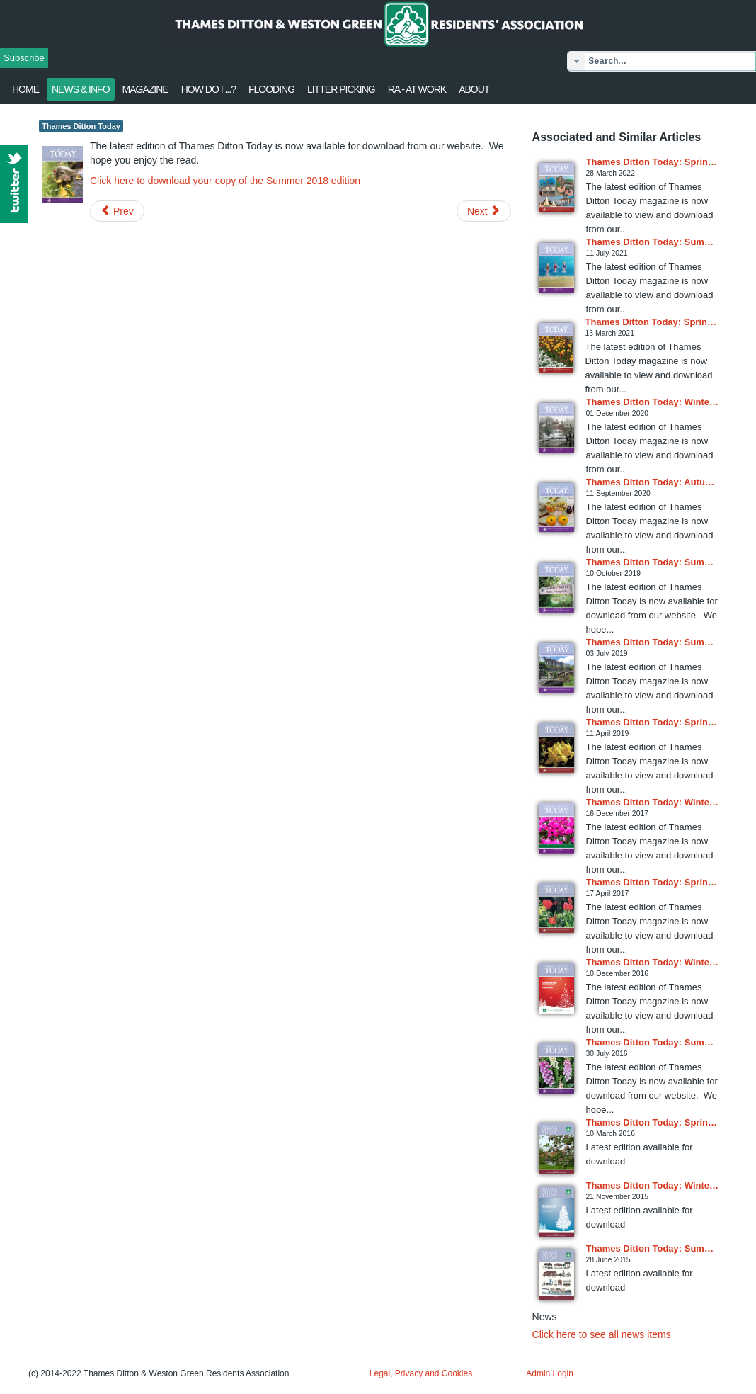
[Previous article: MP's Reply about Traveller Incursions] (117, 211)
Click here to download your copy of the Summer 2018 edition (225, 180)
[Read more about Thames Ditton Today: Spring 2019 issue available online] (556, 748)
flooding (271, 89)
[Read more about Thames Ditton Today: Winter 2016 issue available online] (556, 988)
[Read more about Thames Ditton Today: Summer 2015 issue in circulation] (556, 1275)
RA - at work (417, 89)
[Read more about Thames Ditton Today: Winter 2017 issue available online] (556, 828)
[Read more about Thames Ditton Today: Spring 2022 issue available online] (556, 187)
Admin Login (549, 1373)
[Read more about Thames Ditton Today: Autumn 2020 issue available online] (556, 507)
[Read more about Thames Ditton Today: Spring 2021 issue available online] (556, 348)
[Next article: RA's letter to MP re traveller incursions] (484, 211)
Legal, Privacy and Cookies (421, 1373)
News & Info (81, 89)
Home (25, 89)
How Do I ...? (208, 89)
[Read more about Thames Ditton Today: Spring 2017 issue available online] (556, 908)
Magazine (145, 89)
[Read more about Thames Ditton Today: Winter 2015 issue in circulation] (556, 1211)
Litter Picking (341, 89)
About (474, 89)
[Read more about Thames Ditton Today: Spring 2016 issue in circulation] (556, 1148)
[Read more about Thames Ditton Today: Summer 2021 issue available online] (556, 268)
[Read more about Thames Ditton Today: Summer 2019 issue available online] (556, 588)
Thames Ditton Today (81, 126)
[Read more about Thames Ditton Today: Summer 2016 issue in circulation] (556, 1068)
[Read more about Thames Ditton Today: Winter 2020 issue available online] (556, 428)
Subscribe (24, 57)
